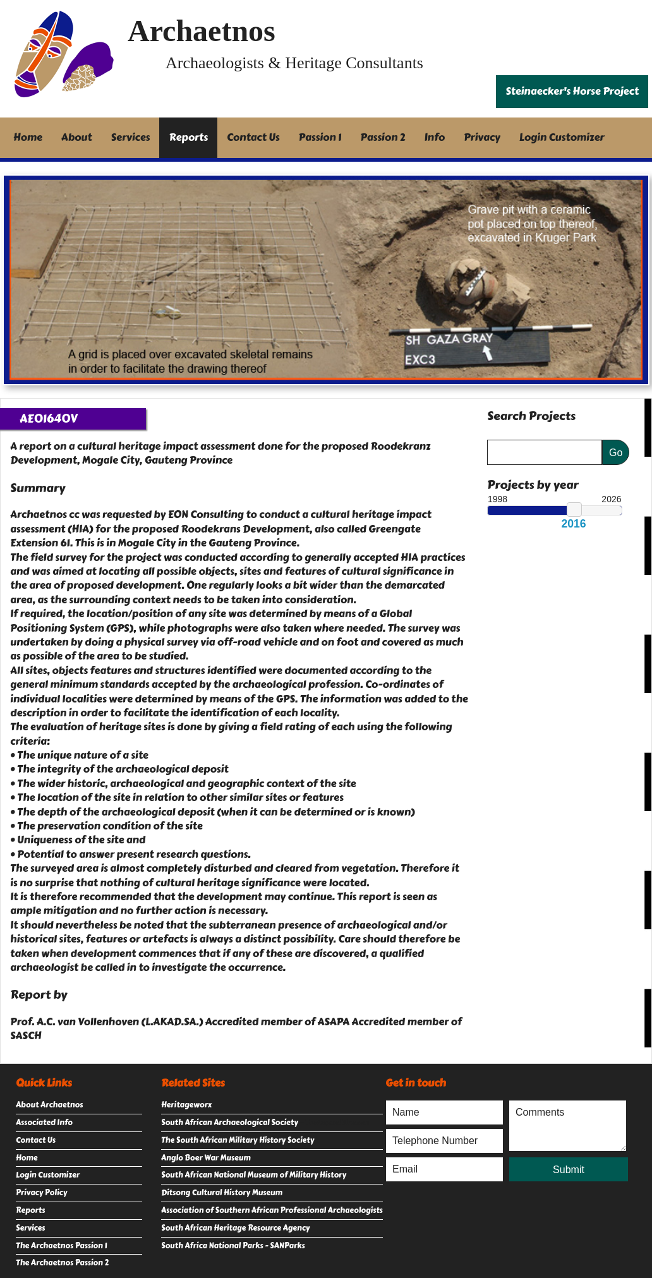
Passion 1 (320, 137)
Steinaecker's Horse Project (572, 91)
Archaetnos (201, 30)
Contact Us (253, 137)
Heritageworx (186, 1105)
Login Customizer (562, 137)
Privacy (482, 137)
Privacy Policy (41, 1192)
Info (435, 137)
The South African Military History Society (237, 1140)
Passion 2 (382, 137)
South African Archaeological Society (229, 1122)
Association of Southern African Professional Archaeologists (272, 1210)
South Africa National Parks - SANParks (233, 1245)
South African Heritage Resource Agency (235, 1228)
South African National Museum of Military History (253, 1175)
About (76, 137)
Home (27, 137)
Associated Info (44, 1122)
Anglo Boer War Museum (206, 1158)
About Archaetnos (49, 1105)
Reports (188, 137)
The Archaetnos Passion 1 (61, 1245)
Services (130, 137)
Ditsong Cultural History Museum (221, 1192)
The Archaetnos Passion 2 (62, 1263)
